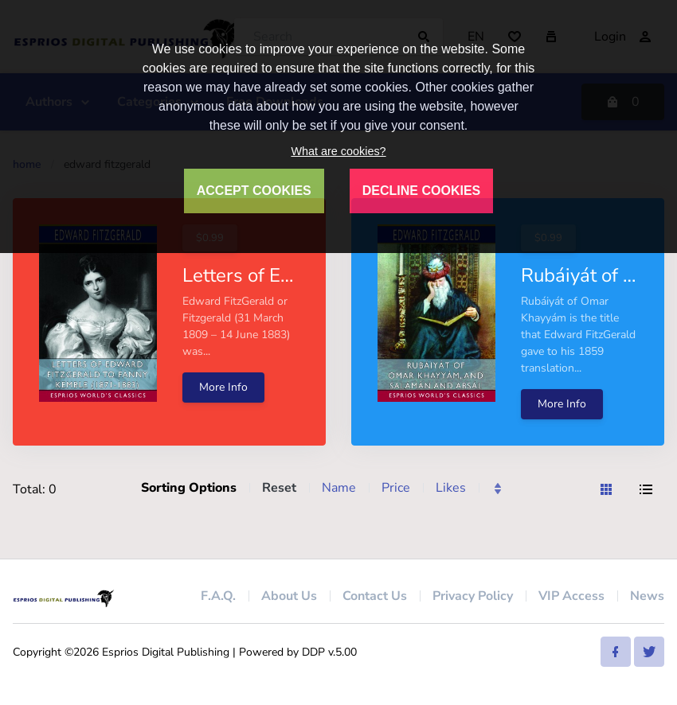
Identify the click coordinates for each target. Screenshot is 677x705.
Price (396, 488)
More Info (223, 387)
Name (339, 488)
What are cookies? (338, 151)
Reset (279, 488)
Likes (451, 488)
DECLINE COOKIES (421, 190)
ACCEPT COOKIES (254, 190)
